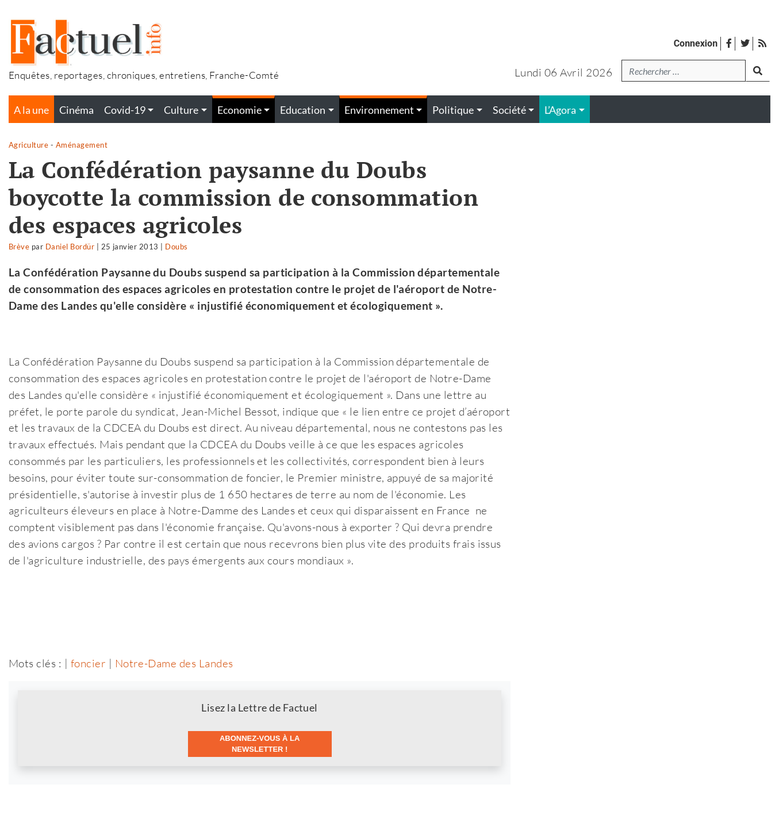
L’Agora (560, 110)
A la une (31, 110)
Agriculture (28, 144)
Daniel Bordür (69, 246)
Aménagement (82, 144)
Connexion (695, 43)
